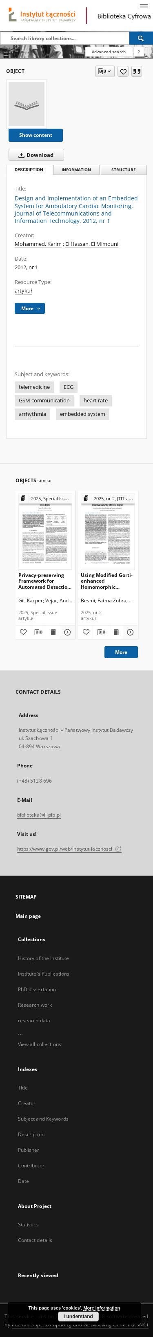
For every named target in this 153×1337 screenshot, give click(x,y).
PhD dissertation (37, 989)
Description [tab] (29, 170)
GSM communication (44, 400)
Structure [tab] (123, 170)
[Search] (141, 38)
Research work (35, 1004)
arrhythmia (32, 414)
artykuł (23, 290)
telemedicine (34, 387)
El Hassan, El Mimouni (91, 244)
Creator (27, 1103)
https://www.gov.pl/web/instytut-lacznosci (69, 848)
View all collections (39, 1044)
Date (23, 1181)
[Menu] (143, 6)
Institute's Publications (44, 973)
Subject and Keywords (43, 1118)
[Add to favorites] (123, 71)
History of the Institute (43, 958)
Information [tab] (76, 170)
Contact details (35, 1240)
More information (101, 1307)
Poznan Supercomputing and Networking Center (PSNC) (80, 1324)
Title (23, 1087)
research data (34, 1020)
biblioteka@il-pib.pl (39, 814)
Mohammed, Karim (38, 244)
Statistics (28, 1224)
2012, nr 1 (26, 267)
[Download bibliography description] (37, 632)
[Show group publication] (45, 499)
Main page (28, 916)
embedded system (82, 414)
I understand (78, 1316)
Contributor (31, 1165)
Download (34, 155)
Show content (35, 135)
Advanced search (109, 51)
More (121, 652)
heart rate (96, 400)
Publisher (29, 1149)
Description (31, 1134)
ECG (68, 387)
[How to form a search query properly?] (138, 52)
